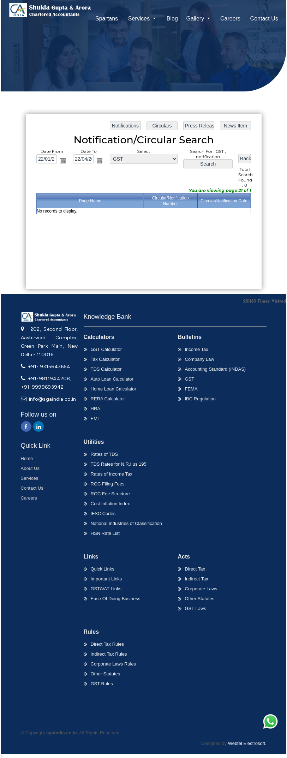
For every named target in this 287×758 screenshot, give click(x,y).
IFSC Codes (103, 513)
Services (29, 478)
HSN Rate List (105, 533)
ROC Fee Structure (110, 493)
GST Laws (195, 608)
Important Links (106, 578)
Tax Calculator (105, 359)
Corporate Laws (201, 588)
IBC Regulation (200, 398)
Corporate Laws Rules (113, 664)
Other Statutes (200, 598)
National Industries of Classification (126, 523)
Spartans (106, 19)
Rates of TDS (104, 454)
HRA (95, 408)
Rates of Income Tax (111, 474)
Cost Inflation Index (110, 503)
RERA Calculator (108, 398)
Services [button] (139, 19)
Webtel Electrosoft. (247, 743)
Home (27, 458)
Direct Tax (195, 569)
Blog (172, 19)
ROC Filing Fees (108, 484)
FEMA (191, 389)
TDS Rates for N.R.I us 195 (119, 464)
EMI (95, 418)
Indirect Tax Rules (109, 654)
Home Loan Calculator (113, 389)
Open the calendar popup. (64, 161)
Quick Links (102, 569)
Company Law (199, 359)
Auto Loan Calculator (112, 379)
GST (190, 379)
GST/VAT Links (106, 588)
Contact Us (264, 19)
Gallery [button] (195, 19)
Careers (230, 19)
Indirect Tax (196, 578)
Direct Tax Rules (107, 644)
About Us (30, 468)
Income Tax (196, 349)
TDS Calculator (106, 369)
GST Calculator (106, 349)
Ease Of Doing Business (115, 598)
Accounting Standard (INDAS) (215, 369)
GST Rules (102, 683)
